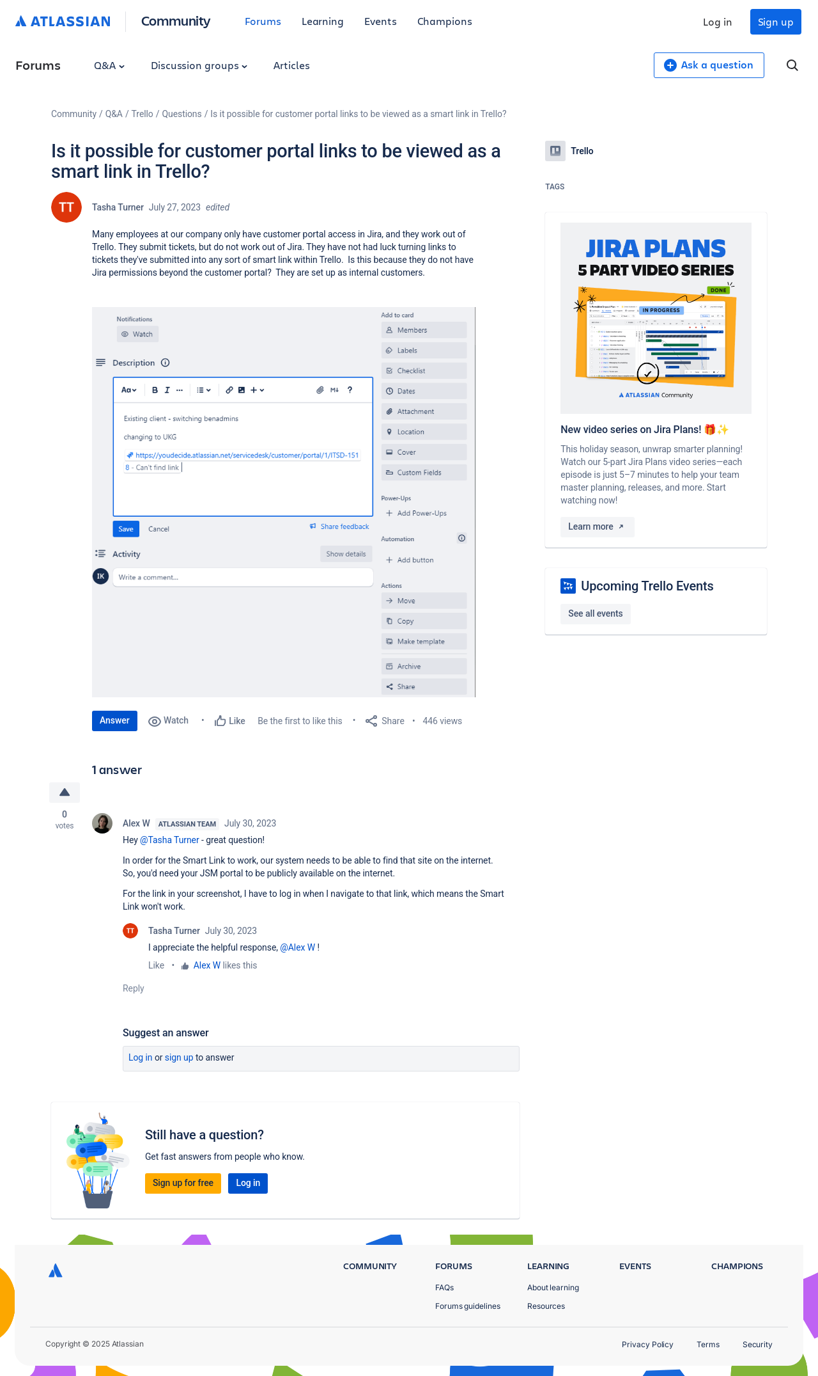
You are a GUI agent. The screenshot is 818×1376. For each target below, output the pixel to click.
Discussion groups (199, 65)
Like (156, 966)
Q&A (109, 65)
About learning (553, 1287)
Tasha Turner (118, 207)
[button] (283, 502)
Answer (115, 720)
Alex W (136, 824)
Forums (263, 21)
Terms (708, 1344)
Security (758, 1344)
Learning (323, 21)
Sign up (776, 21)
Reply (133, 989)
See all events (595, 613)
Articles (291, 65)
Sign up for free (183, 1183)
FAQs (444, 1287)
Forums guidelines (467, 1306)
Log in (717, 21)
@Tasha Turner (169, 840)
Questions (181, 114)
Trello (142, 114)
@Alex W (297, 948)
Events (380, 21)
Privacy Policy (648, 1344)
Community (176, 20)
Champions (444, 21)
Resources (546, 1306)
